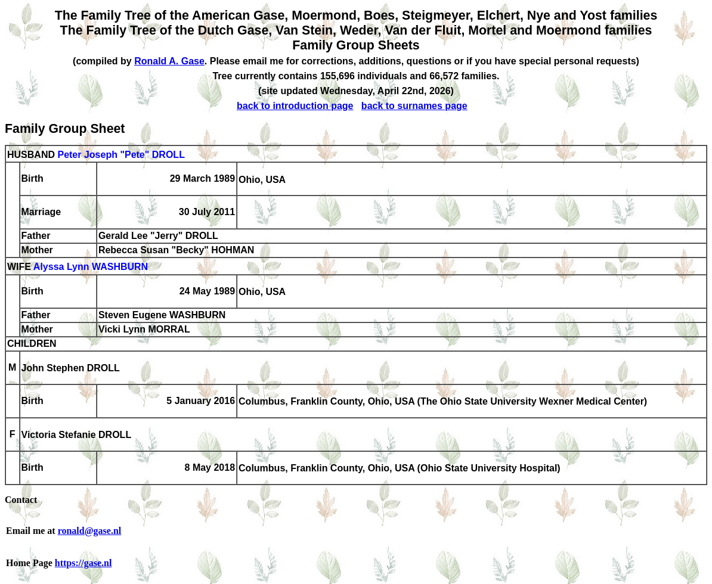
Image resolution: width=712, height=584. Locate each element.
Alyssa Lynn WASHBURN (90, 267)
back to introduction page (295, 106)
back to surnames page (414, 106)
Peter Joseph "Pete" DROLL (120, 155)
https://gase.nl (83, 563)
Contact (21, 500)
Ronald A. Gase (169, 61)
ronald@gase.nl (90, 531)
